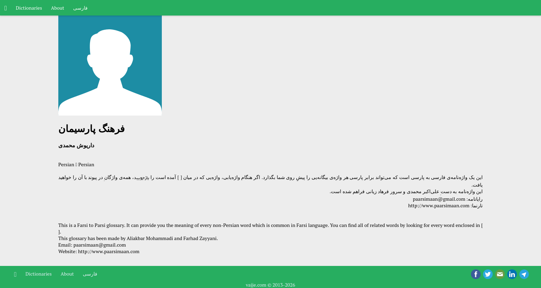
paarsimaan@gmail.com (439, 199)
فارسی (80, 7)
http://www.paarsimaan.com (439, 205)
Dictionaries (29, 7)
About (57, 7)
